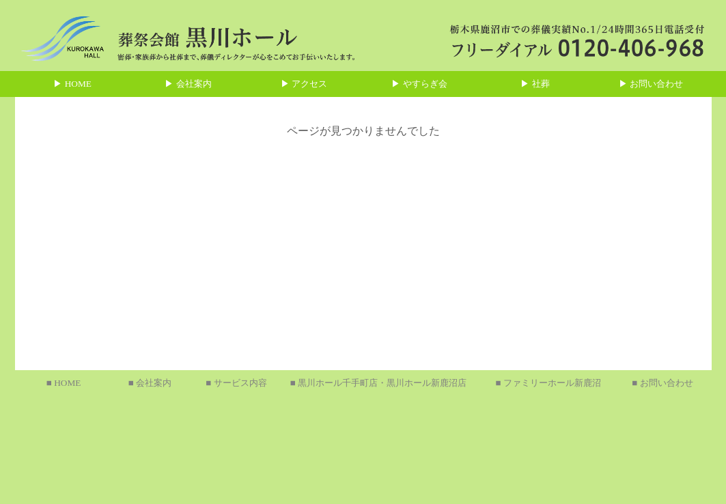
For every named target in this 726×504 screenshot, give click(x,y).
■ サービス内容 (236, 383)
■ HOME (63, 383)
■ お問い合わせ (662, 383)
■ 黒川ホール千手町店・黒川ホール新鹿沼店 (378, 383)
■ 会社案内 (149, 383)
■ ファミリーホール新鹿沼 (547, 383)
